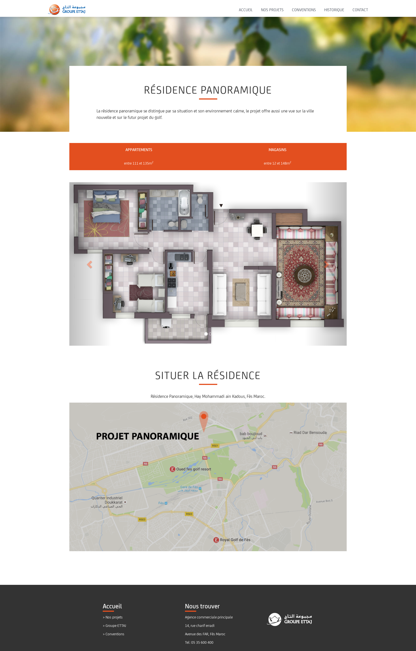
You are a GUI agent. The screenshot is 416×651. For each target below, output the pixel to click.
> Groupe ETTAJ (114, 626)
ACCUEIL (246, 10)
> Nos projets (113, 617)
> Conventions (113, 634)
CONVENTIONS (304, 10)
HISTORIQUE (334, 10)
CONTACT (360, 10)
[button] (90, 264)
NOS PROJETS (272, 10)
